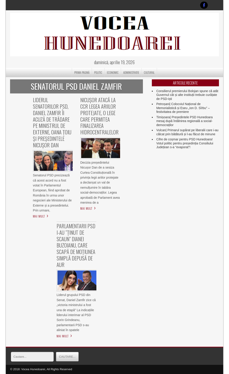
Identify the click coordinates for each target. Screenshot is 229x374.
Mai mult (39, 216)
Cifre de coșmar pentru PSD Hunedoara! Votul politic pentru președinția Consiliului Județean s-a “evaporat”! (184, 143)
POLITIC (98, 72)
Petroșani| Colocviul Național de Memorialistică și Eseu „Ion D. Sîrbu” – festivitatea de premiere (183, 108)
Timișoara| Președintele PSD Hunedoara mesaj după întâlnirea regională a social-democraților (184, 121)
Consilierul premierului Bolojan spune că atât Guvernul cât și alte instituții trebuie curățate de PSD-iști (187, 95)
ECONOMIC (113, 72)
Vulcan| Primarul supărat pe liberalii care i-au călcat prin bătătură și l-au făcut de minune (187, 132)
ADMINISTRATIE (131, 72)
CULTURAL (149, 72)
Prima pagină (81, 72)
